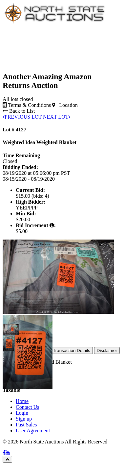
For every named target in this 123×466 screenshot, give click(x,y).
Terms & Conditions (27, 105)
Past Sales (26, 424)
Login (22, 413)
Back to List (19, 111)
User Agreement (33, 430)
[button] (8, 329)
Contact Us (27, 407)
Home (22, 401)
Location (65, 105)
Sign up (24, 419)
